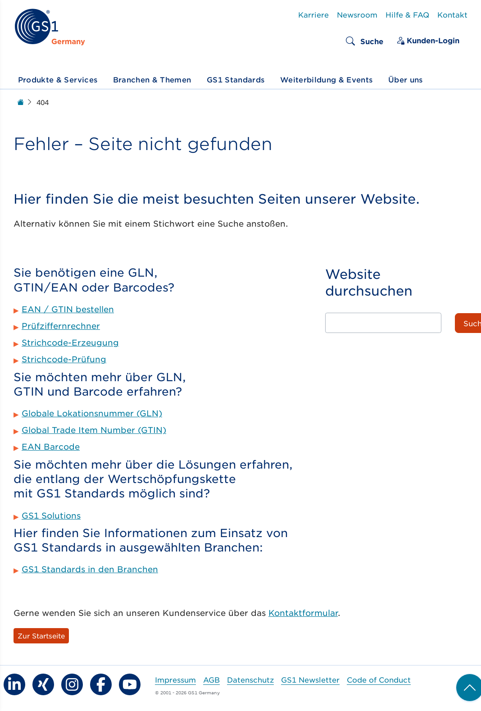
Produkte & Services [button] (57, 79)
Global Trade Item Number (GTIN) (94, 430)
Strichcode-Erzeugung (70, 342)
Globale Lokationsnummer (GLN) (92, 413)
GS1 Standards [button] (235, 79)
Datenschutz (250, 679)
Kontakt (452, 14)
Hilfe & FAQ (407, 14)
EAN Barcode (51, 446)
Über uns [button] (405, 79)
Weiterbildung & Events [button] (326, 79)
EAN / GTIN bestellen (68, 309)
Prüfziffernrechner (61, 326)
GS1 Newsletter (310, 679)
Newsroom (357, 14)
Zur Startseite (41, 635)
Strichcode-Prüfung (64, 359)
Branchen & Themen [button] (152, 79)
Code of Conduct (379, 679)
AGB (211, 679)
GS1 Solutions (51, 515)
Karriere (313, 14)
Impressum (175, 679)
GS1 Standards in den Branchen (90, 569)
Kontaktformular (303, 613)
